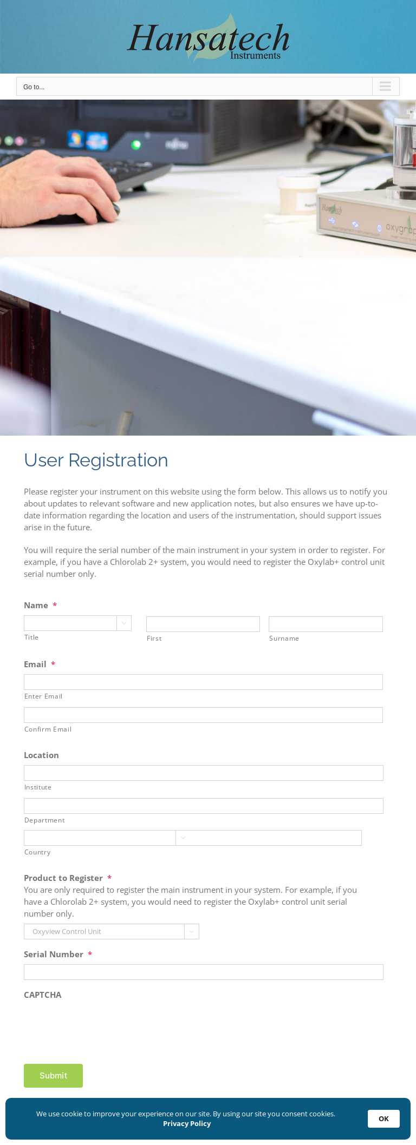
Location (41, 755)
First (154, 638)
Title (31, 637)
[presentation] (106, 1026)
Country (37, 852)
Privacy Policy (187, 1123)
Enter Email (43, 696)
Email (39, 664)
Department (44, 820)
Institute (38, 787)
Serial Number (58, 954)
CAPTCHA (42, 995)
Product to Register (68, 878)
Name (40, 605)
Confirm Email (48, 729)
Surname (284, 638)
